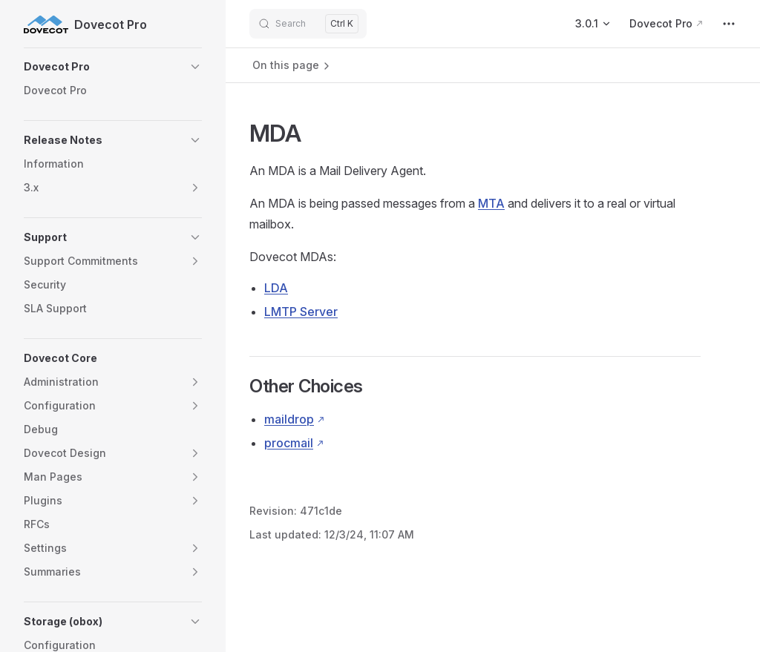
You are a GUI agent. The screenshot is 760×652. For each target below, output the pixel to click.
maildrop (289, 419)
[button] (113, 67)
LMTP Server (301, 311)
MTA (491, 203)
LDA (276, 287)
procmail (288, 442)
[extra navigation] (728, 23)
